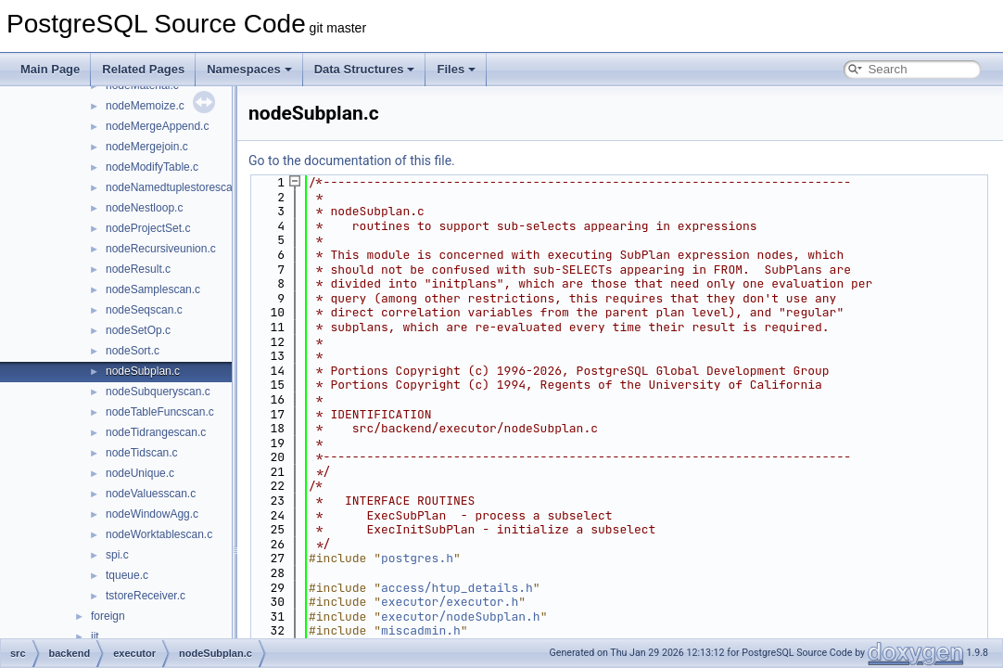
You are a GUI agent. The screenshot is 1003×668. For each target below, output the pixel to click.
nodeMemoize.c (145, 105)
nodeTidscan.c (142, 452)
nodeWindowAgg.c (152, 513)
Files (456, 69)
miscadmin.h (421, 630)
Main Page (50, 69)
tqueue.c (127, 575)
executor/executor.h (449, 602)
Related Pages (143, 69)
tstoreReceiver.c (145, 595)
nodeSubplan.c (143, 371)
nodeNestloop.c (144, 207)
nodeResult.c (138, 269)
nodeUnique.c (140, 473)
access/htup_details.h (457, 588)
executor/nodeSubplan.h (460, 616)
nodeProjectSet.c (148, 228)
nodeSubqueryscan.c (158, 391)
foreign (108, 616)
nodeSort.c (132, 350)
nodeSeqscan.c (144, 309)
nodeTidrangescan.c (156, 432)
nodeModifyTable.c (152, 167)
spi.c (117, 554)
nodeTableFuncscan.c (160, 411)
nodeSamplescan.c (153, 289)
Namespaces (249, 69)
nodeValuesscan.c (151, 493)
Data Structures (364, 69)
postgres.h (417, 558)
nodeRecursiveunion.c (161, 248)
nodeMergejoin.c (147, 146)
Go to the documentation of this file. (351, 160)
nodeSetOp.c (138, 330)
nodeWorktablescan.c (159, 534)
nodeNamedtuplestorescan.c (177, 187)
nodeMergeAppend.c (157, 126)
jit (95, 636)
